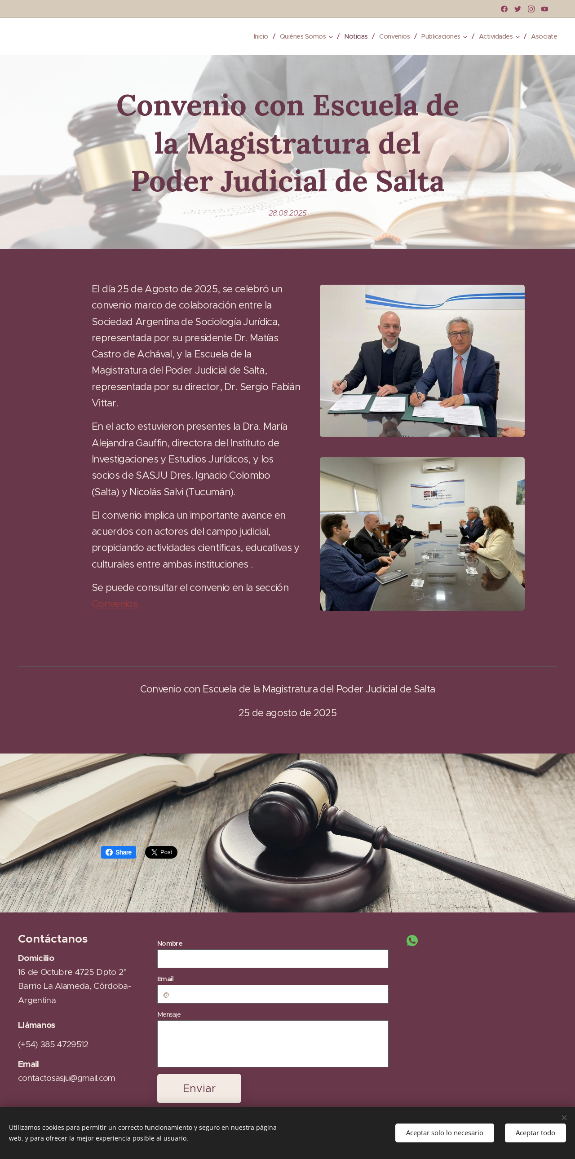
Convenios (114, 604)
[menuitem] (248, 36)
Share (119, 852)
